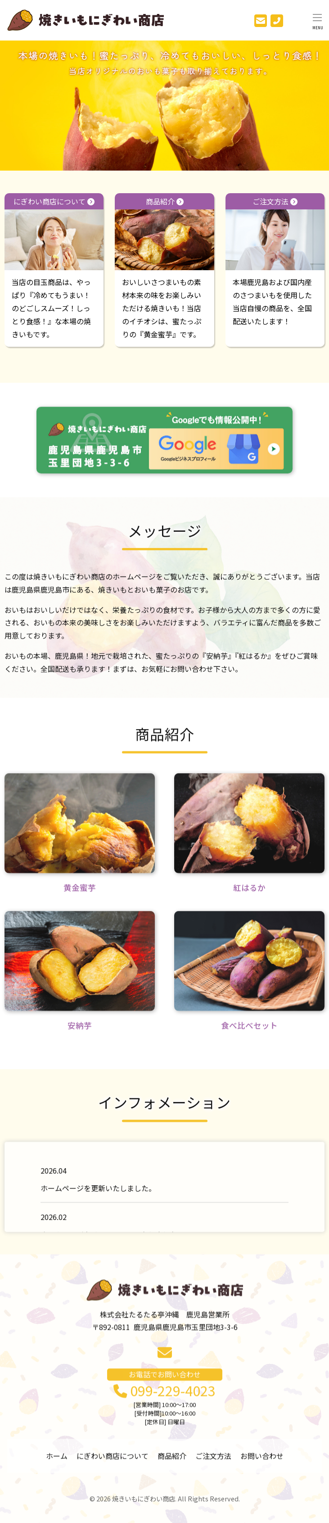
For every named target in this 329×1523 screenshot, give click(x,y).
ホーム (57, 1460)
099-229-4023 (164, 1413)
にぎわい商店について (54, 234)
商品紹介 (164, 233)
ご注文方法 (274, 233)
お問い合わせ (262, 1460)
